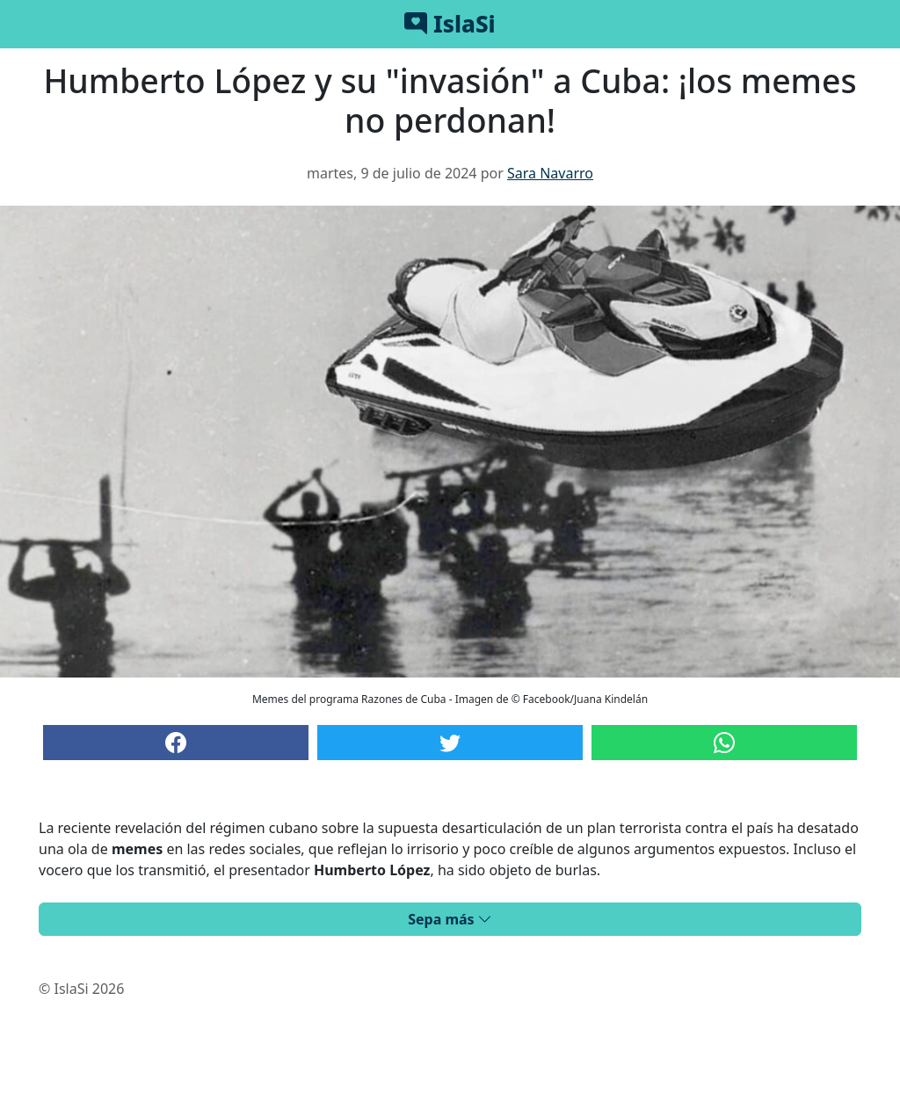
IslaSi (449, 24)
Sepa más (450, 919)
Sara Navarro (550, 173)
